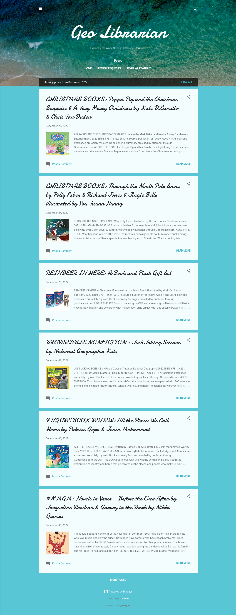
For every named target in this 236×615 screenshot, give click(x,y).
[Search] (195, 9)
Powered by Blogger (118, 591)
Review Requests (109, 68)
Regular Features (139, 68)
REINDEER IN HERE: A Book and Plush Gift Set (108, 273)
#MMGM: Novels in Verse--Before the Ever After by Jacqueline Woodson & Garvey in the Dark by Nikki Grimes (111, 507)
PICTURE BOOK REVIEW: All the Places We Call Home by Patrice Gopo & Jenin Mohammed (107, 424)
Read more (183, 163)
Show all (186, 82)
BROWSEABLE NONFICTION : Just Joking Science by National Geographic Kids (113, 346)
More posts (118, 579)
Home (88, 68)
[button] (188, 97)
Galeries (125, 598)
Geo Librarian (118, 32)
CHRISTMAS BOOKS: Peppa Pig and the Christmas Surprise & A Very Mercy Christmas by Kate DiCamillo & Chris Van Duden (112, 108)
